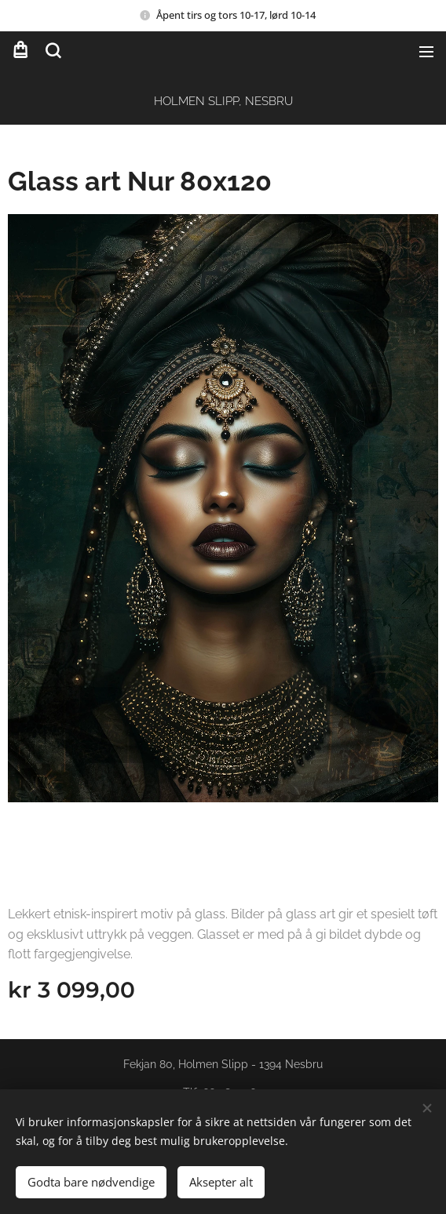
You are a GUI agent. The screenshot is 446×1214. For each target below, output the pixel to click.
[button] (52, 51)
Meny (426, 52)
